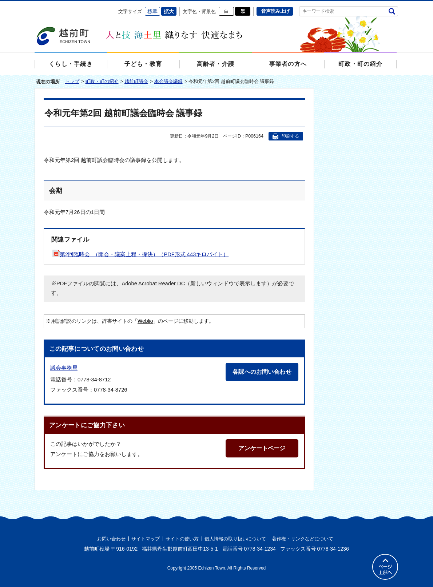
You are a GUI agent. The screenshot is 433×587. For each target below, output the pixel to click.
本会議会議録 (168, 81)
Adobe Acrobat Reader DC (153, 283)
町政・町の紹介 (102, 81)
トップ (72, 81)
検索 (391, 11)
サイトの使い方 (182, 539)
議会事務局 (64, 368)
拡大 (169, 11)
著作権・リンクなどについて (302, 539)
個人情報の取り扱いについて (235, 539)
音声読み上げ (275, 11)
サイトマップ (145, 539)
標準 (152, 11)
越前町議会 (136, 81)
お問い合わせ (111, 539)
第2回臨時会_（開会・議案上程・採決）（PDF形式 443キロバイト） (140, 254)
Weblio (145, 321)
